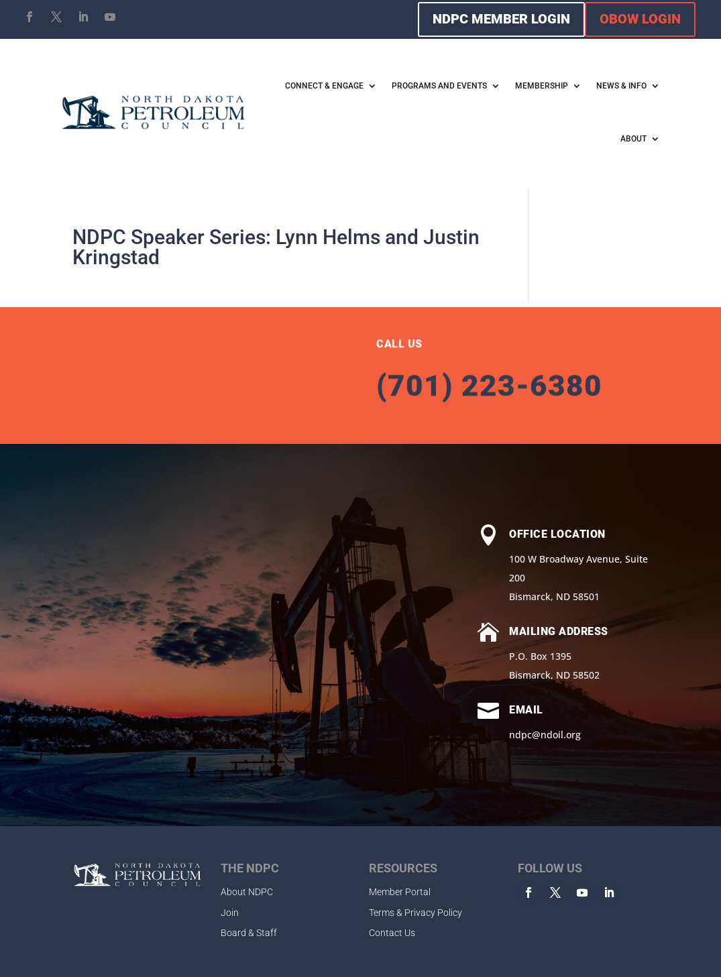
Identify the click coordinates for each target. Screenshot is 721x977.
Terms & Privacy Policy (415, 912)
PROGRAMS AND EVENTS (439, 86)
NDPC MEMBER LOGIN (501, 19)
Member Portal (400, 891)
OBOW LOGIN (640, 19)
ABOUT (633, 138)
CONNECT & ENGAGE (324, 86)
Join (230, 912)
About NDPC (247, 891)
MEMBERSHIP (541, 86)
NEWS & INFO (621, 86)
